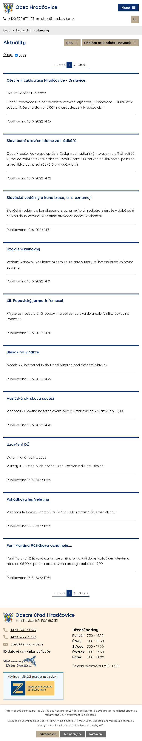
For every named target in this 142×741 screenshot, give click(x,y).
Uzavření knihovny (23, 249)
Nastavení (96, 734)
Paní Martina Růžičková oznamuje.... (39, 545)
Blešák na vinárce (23, 352)
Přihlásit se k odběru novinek (110, 43)
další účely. (90, 714)
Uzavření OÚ (18, 444)
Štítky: (8, 55)
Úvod (6, 30)
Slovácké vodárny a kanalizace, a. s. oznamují (49, 197)
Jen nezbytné (73, 734)
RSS (72, 43)
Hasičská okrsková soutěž (30, 398)
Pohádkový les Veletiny (28, 499)
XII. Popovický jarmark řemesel (35, 300)
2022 (22, 55)
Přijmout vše (48, 734)
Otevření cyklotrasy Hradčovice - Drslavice (46, 80)
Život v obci (23, 30)
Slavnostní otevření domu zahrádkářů (41, 140)
